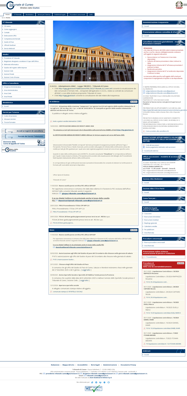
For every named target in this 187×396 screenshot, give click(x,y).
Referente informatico (10, 64)
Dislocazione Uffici (9, 36)
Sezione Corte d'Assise (10, 77)
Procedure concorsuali (77, 15)
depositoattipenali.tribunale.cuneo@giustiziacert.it (80, 200)
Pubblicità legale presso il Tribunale (151, 209)
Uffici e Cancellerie (11, 83)
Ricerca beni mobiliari (151, 220)
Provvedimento (151, 257)
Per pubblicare (148, 230)
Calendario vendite (150, 226)
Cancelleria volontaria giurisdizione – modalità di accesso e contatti (163, 43)
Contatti (5, 33)
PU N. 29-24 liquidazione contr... (157, 297)
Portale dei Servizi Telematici (30, 136)
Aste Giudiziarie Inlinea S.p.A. (101, 378)
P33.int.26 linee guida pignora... (63, 223)
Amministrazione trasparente (155, 22)
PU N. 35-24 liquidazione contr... (157, 282)
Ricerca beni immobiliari (151, 217)
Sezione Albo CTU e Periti (153, 188)
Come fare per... (150, 198)
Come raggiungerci (9, 29)
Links (91, 15)
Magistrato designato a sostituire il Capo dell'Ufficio (20, 61)
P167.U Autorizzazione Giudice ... (64, 260)
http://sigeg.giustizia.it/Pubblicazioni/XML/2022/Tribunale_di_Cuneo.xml (85, 88)
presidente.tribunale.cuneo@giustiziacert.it (62, 374)
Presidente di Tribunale (11, 58)
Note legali (95, 365)
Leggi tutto (86, 270)
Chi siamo (6, 26)
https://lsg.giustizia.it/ (125, 130)
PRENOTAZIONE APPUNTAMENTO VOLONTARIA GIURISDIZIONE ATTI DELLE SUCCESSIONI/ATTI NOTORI (162, 139)
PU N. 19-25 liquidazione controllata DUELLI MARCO (163, 313)
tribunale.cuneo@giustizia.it (97, 376)
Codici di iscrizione (9, 116)
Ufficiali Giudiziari (9, 45)
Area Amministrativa (10, 90)
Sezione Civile (7, 71)
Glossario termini (9, 119)
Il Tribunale (17, 15)
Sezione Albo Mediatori (153, 179)
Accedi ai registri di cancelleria (30, 131)
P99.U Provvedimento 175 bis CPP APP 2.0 (67, 212)
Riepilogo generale (150, 223)
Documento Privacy (128, 365)
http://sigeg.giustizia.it (67, 95)
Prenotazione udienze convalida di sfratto (161, 32)
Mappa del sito (68, 365)
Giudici (5, 54)
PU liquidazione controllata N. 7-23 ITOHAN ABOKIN (163, 344)
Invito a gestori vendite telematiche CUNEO (67, 121)
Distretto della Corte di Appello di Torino (14, 143)
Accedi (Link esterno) (150, 151)
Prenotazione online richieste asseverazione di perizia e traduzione (159, 252)
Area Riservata (148, 233)
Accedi (5, 106)
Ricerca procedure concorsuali (154, 242)
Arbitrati (146, 351)
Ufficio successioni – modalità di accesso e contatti (161, 158)
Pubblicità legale (60, 15)
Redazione (55, 365)
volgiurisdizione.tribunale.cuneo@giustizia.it (160, 91)
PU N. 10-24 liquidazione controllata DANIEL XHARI (163, 328)
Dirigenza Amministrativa (11, 87)
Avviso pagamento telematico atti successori (160, 147)
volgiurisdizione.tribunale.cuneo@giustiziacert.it (162, 93)
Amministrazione (110, 365)
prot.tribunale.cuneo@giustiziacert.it (133, 374)
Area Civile (6, 93)
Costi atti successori (152, 145)
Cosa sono (147, 214)
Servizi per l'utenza (44, 15)
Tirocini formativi (8, 122)
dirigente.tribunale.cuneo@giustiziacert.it (99, 374)
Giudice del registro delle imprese (14, 68)
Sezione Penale (8, 74)
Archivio (134, 102)
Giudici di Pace (8, 42)
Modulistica (29, 15)
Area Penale (7, 97)
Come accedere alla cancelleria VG (157, 131)
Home (8, 15)
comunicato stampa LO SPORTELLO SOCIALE (67, 292)
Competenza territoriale (11, 39)
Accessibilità (82, 365)
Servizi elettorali (8, 49)
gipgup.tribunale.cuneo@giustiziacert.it (79, 193)
